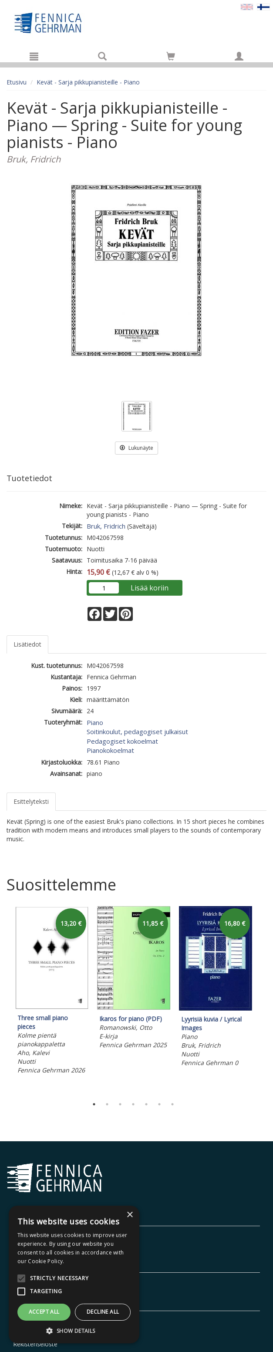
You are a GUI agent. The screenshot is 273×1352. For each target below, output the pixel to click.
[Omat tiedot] (239, 56)
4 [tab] (133, 1104)
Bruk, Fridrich (106, 526)
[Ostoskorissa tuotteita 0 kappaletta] (170, 58)
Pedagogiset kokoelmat (122, 741)
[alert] (74, 1274)
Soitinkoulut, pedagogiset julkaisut (137, 731)
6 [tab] (159, 1104)
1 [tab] (94, 1104)
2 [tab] (107, 1104)
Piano (95, 722)
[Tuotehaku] (102, 56)
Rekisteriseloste (35, 1344)
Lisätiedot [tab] (27, 644)
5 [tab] (146, 1104)
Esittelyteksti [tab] (31, 801)
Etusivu (17, 82)
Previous (4, 999)
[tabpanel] (52, 991)
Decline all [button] (103, 1311)
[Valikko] (34, 56)
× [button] (129, 1215)
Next (262, 999)
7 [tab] (172, 1104)
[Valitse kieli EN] (246, 6)
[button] (74, 1330)
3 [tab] (120, 1104)
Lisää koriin (150, 588)
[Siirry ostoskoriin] (170, 56)
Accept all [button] (44, 1311)
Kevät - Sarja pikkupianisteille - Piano (88, 82)
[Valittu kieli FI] (263, 6)
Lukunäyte (136, 448)
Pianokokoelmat (110, 750)
